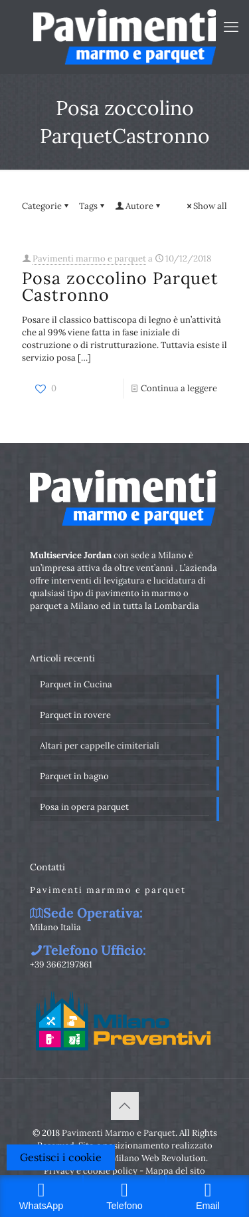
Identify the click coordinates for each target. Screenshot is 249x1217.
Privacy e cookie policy (90, 1170)
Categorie (46, 206)
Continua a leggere (179, 388)
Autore (138, 206)
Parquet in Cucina (76, 684)
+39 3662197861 (61, 964)
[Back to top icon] (125, 1106)
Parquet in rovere (75, 715)
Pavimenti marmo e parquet (89, 258)
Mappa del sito (175, 1170)
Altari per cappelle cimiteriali (99, 745)
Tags (92, 206)
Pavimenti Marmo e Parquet (118, 1132)
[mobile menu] (231, 26)
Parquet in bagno (74, 776)
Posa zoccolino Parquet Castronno (120, 286)
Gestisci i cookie (61, 1157)
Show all (206, 206)
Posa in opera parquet (84, 806)
